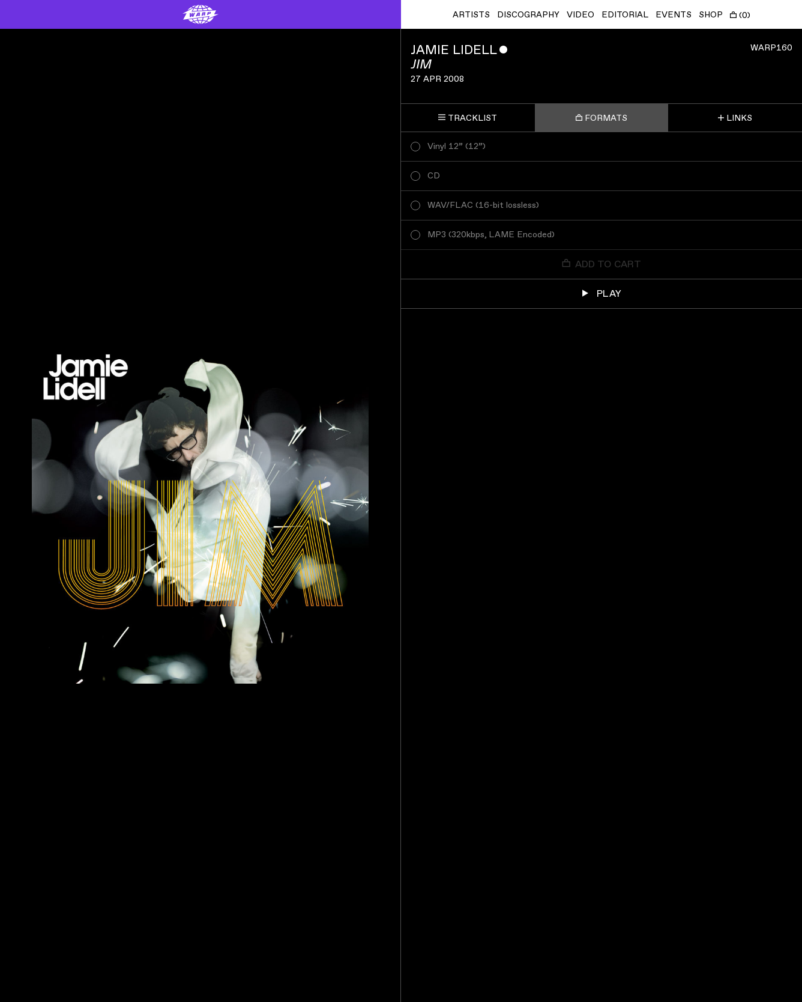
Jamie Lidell (454, 50)
